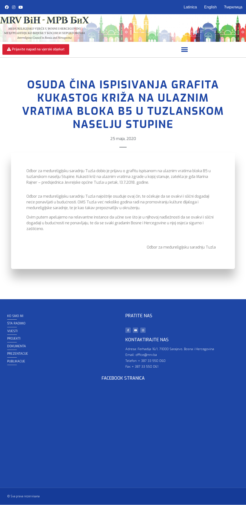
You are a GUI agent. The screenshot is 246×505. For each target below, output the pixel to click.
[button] (184, 49)
